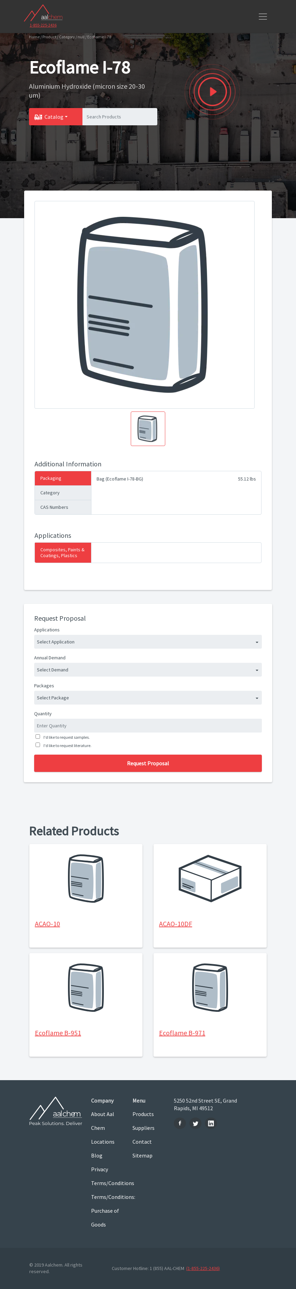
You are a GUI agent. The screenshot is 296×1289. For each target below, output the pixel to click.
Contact (142, 1141)
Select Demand (52, 670)
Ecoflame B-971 (182, 1032)
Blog (96, 1155)
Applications (47, 630)
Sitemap (142, 1155)
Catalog (54, 116)
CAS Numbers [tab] (54, 507)
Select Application (56, 642)
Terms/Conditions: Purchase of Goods (106, 1210)
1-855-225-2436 (43, 25)
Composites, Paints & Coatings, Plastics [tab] (62, 552)
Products (143, 1114)
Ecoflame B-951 (58, 1032)
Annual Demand (50, 658)
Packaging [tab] (50, 478)
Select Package (53, 698)
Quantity (43, 713)
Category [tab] (50, 493)
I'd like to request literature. (66, 745)
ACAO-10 (47, 923)
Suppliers (143, 1127)
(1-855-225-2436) (203, 1268)
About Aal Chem (102, 1121)
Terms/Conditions (106, 1183)
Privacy (99, 1169)
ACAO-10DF (175, 923)
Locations (103, 1141)
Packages (44, 685)
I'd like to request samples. (66, 737)
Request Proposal (148, 763)
